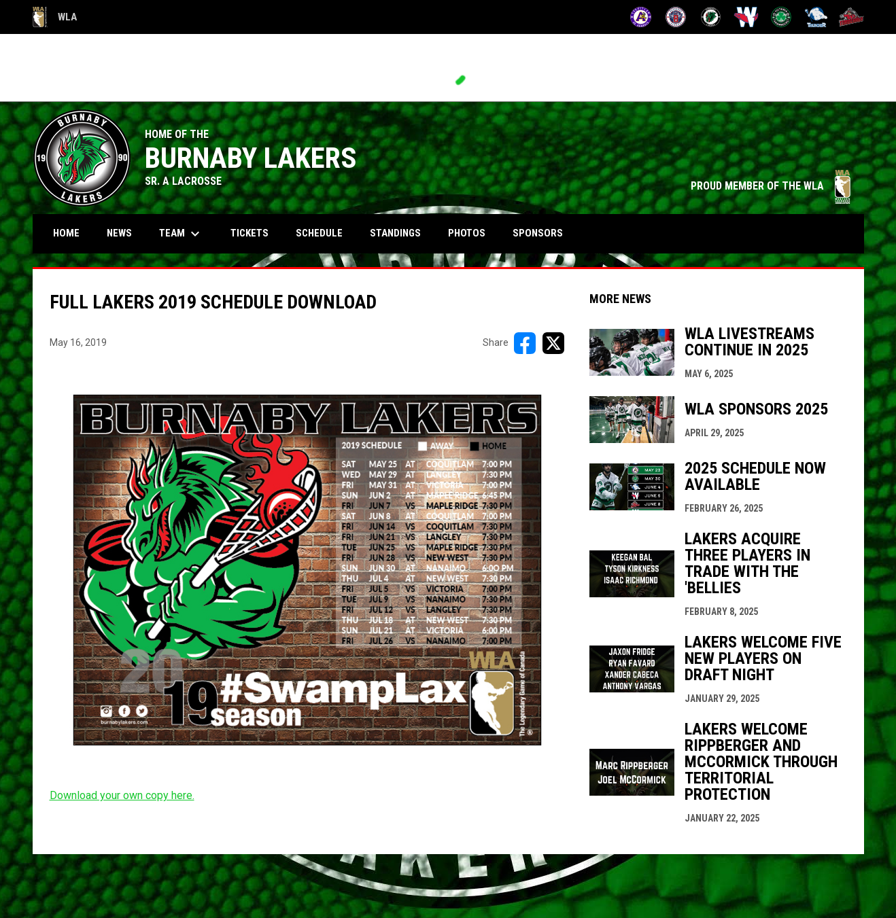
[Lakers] (710, 17)
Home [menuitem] (66, 233)
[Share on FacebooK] (525, 343)
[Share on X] (553, 343)
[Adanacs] (640, 17)
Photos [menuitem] (466, 233)
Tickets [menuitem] (249, 233)
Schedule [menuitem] (324, 232)
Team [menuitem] (181, 234)
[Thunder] (816, 17)
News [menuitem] (119, 233)
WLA (55, 17)
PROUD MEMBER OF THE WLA (770, 185)
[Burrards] (676, 17)
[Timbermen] (851, 17)
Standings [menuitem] (395, 233)
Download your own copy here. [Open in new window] (122, 795)
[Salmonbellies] (746, 17)
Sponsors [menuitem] (538, 233)
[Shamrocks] (781, 17)
